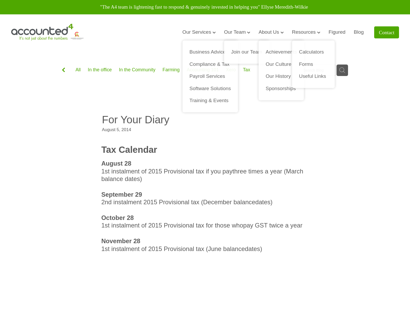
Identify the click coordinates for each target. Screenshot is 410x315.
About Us (271, 32)
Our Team (237, 32)
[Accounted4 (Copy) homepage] (50, 32)
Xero (231, 69)
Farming (171, 69)
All (78, 69)
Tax (246, 69)
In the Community (137, 69)
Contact (386, 32)
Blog (359, 32)
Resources (306, 32)
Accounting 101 (203, 69)
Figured (337, 32)
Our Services (199, 32)
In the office (100, 69)
